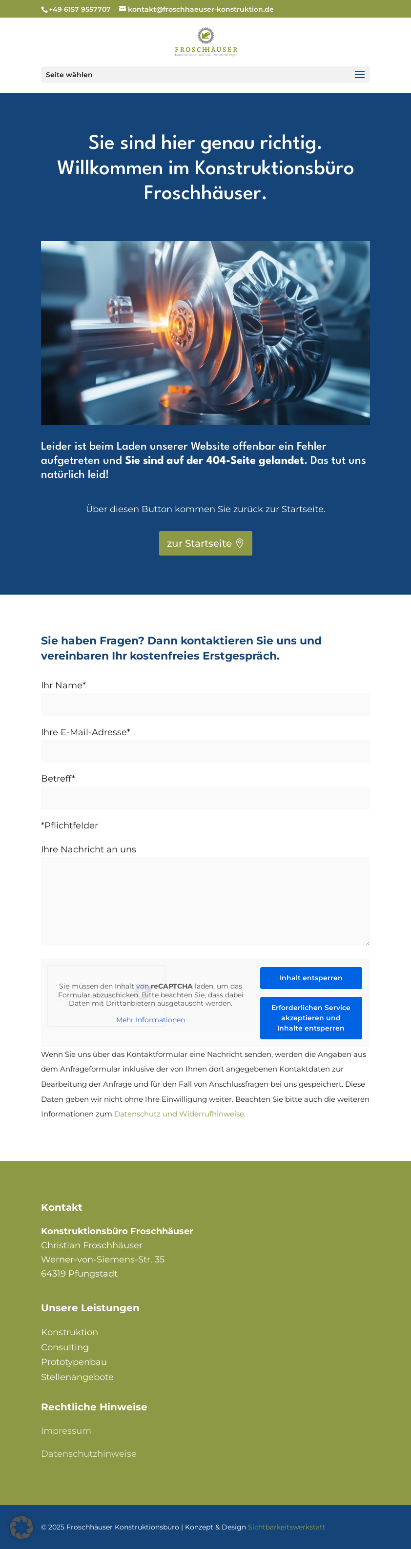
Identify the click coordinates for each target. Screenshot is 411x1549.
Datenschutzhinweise (89, 1453)
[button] (21, 1527)
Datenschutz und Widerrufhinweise (179, 1113)
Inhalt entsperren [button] (311, 977)
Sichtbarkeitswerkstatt (287, 1527)
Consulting (65, 1347)
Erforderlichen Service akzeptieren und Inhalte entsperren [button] (311, 1018)
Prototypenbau (74, 1362)
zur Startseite (199, 543)
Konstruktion (69, 1332)
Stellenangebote (77, 1377)
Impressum (66, 1430)
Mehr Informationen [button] (150, 1019)
